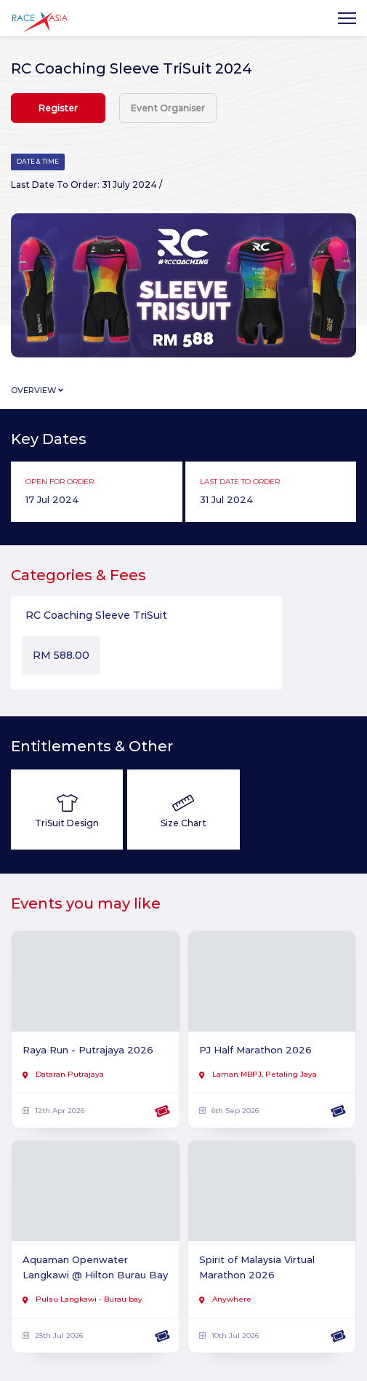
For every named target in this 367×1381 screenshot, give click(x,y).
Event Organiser (168, 108)
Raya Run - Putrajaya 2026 (88, 1050)
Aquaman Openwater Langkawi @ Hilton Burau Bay (95, 1267)
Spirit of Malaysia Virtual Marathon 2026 (257, 1267)
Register (58, 108)
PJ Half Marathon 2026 (255, 1050)
